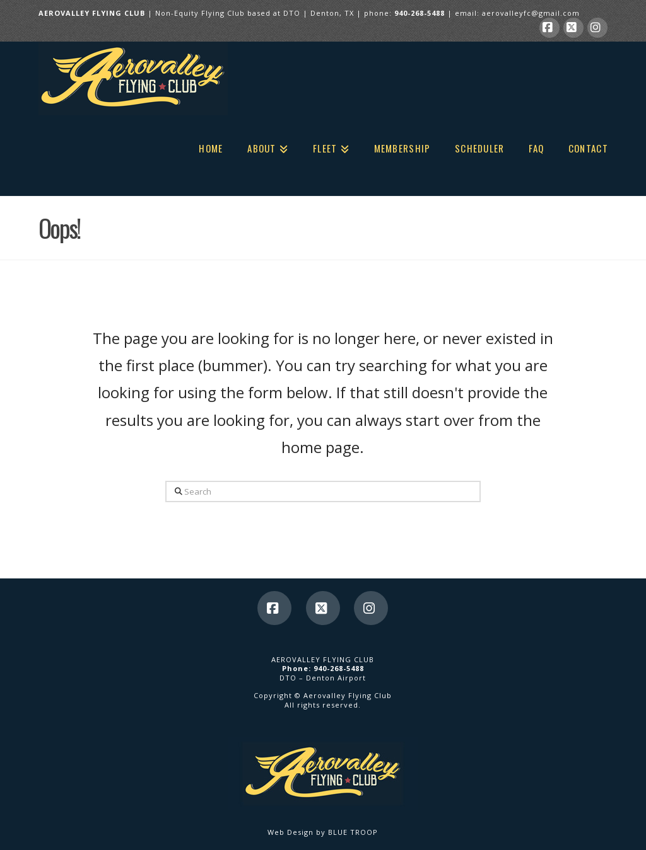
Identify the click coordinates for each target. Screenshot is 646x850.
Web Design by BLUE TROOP (322, 832)
